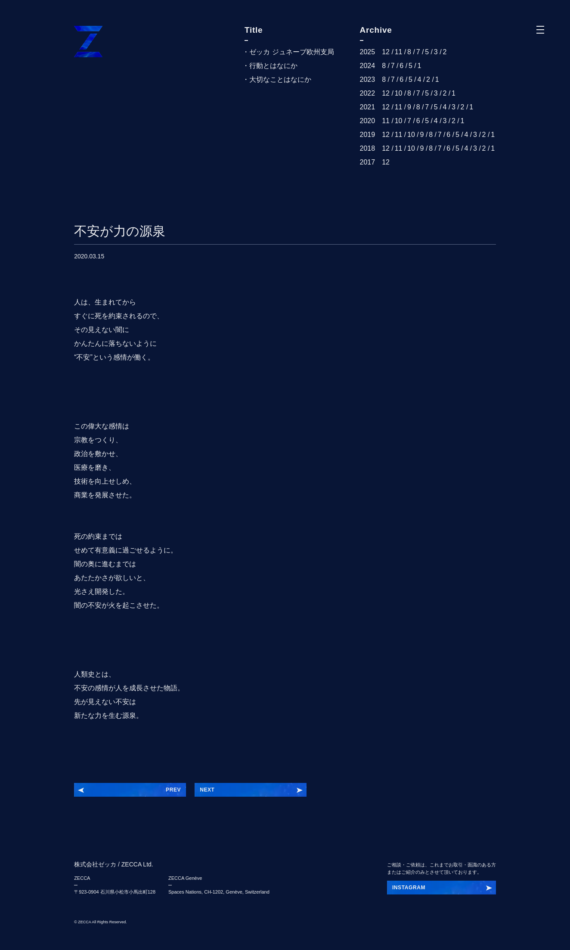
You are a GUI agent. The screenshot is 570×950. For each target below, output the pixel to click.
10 (399, 93)
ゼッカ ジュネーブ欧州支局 (291, 52)
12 (386, 52)
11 (399, 52)
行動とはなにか (273, 65)
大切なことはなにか (280, 79)
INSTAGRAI (407, 888)
